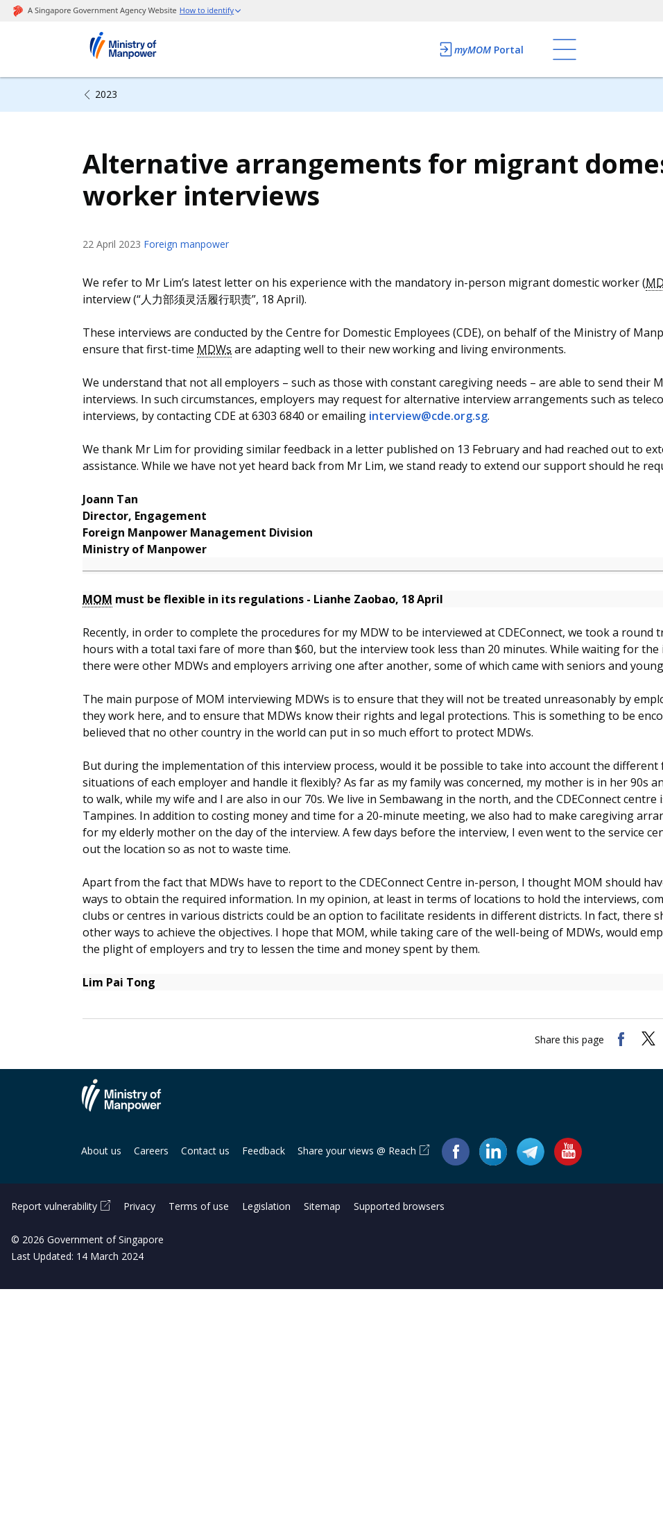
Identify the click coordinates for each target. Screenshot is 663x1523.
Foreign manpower (186, 244)
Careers (151, 1150)
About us (101, 1150)
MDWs (214, 349)
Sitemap (322, 1206)
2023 (106, 94)
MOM (97, 599)
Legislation (266, 1206)
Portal (481, 49)
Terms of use (199, 1206)
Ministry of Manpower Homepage (141, 49)
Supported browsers (399, 1206)
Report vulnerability (54, 1206)
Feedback (263, 1150)
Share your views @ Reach (357, 1150)
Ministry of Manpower (131, 1104)
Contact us (205, 1150)
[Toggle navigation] (564, 49)
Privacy (139, 1206)
